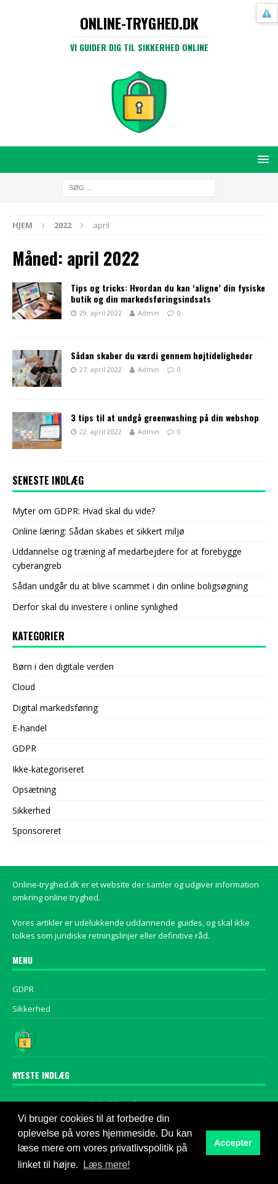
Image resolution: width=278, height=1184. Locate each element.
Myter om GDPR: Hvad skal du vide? (83, 511)
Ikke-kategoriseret (48, 769)
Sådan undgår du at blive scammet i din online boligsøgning (130, 586)
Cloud (23, 687)
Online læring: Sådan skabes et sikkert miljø (98, 531)
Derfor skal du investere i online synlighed (95, 607)
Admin (148, 312)
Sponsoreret (37, 830)
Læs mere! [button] (106, 1164)
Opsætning (34, 789)
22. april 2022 (100, 431)
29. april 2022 (100, 312)
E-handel (29, 728)
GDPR (24, 748)
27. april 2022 (100, 369)
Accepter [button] (233, 1143)
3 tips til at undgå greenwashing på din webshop (165, 417)
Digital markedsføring (55, 707)
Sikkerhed (31, 810)
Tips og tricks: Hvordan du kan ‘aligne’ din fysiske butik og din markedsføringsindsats (168, 293)
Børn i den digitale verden (63, 666)
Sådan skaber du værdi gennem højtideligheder (162, 355)
